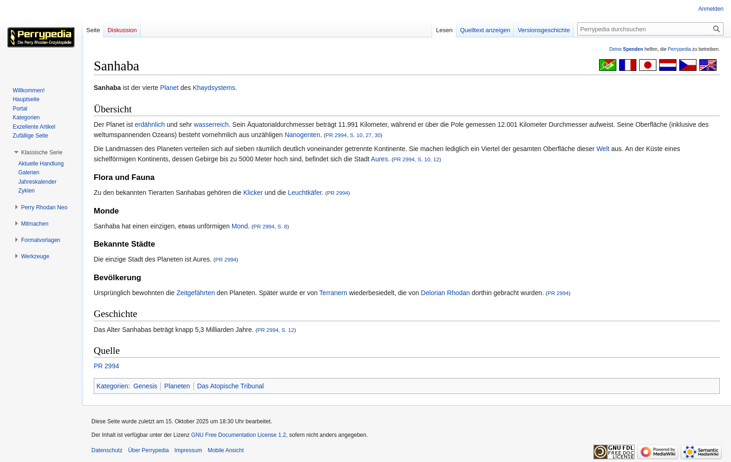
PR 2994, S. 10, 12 (416, 159)
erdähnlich (150, 124)
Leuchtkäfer (304, 192)
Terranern (333, 293)
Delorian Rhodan (445, 293)
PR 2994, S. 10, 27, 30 (352, 135)
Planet (169, 87)
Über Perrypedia (148, 450)
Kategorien (112, 386)
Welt (602, 148)
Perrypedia (679, 49)
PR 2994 (337, 193)
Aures (379, 159)
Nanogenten (302, 134)
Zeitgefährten (195, 293)
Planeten (177, 386)
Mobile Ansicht (225, 450)
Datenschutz (107, 450)
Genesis (145, 386)
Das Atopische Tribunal (230, 386)
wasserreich (211, 124)
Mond (240, 226)
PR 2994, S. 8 (270, 226)
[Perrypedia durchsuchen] (650, 28)
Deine (626, 49)
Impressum (188, 450)
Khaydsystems (214, 87)
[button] (41, 152)
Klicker (253, 192)
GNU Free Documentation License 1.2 (238, 435)
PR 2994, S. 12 (275, 330)
